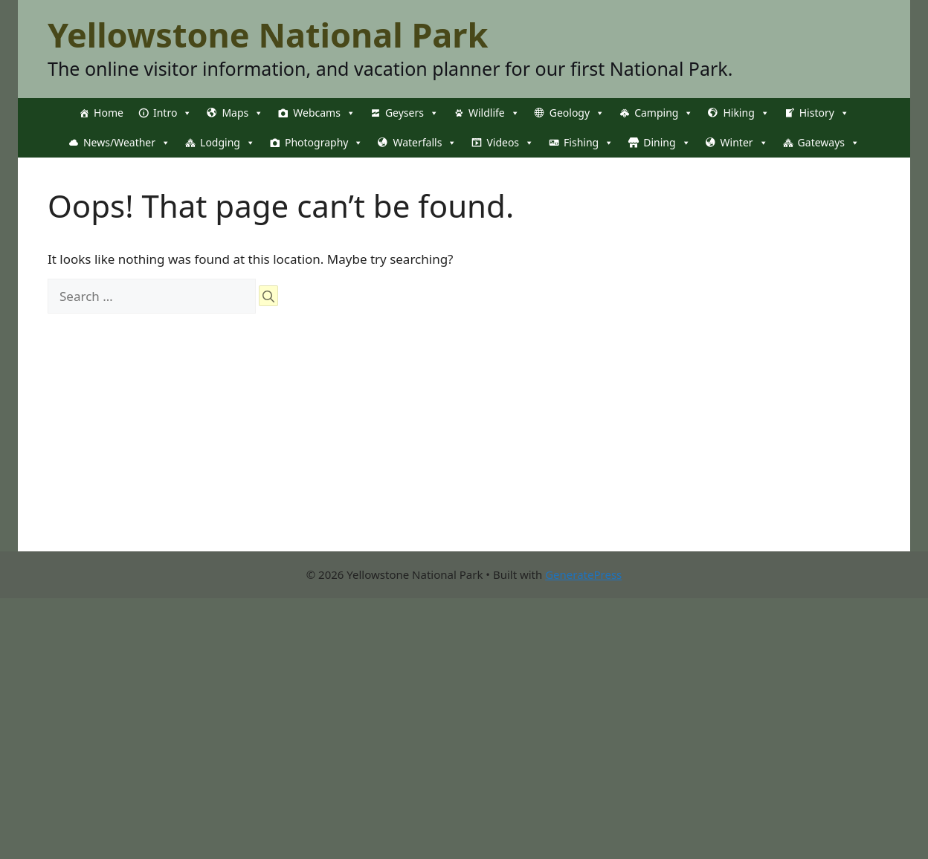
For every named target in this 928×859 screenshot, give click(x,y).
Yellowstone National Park (268, 34)
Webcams (324, 113)
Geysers (412, 113)
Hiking (746, 113)
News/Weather (126, 143)
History (824, 113)
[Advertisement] (348, 447)
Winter (744, 143)
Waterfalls (425, 143)
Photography (324, 143)
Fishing (588, 143)
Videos (510, 143)
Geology (577, 113)
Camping (663, 113)
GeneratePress (583, 574)
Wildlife (494, 113)
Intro (172, 113)
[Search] (268, 295)
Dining (666, 143)
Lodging (227, 143)
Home (108, 113)
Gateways (829, 143)
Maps (242, 113)
